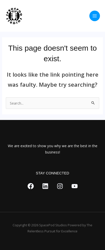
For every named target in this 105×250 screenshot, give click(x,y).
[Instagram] (60, 186)
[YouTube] (74, 186)
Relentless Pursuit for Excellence (52, 231)
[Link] (45, 186)
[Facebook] (31, 186)
